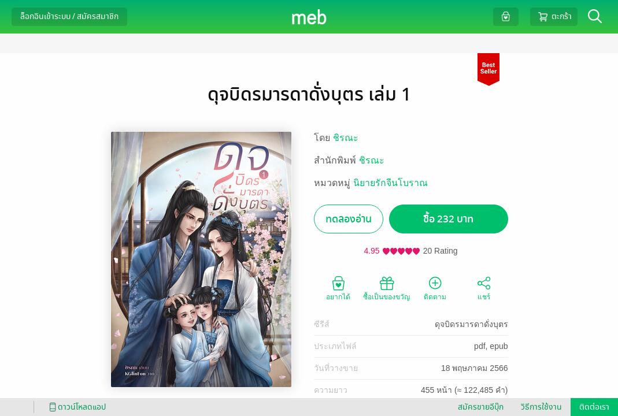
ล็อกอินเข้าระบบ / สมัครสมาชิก (69, 16)
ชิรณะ (345, 138)
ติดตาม (435, 287)
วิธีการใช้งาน (541, 407)
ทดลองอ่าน (348, 219)
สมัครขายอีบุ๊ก (481, 407)
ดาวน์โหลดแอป (76, 407)
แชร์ (484, 287)
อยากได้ (338, 287)
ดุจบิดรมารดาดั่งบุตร (471, 324)
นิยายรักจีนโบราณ (390, 183)
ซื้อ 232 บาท (448, 219)
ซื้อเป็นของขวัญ (386, 287)
